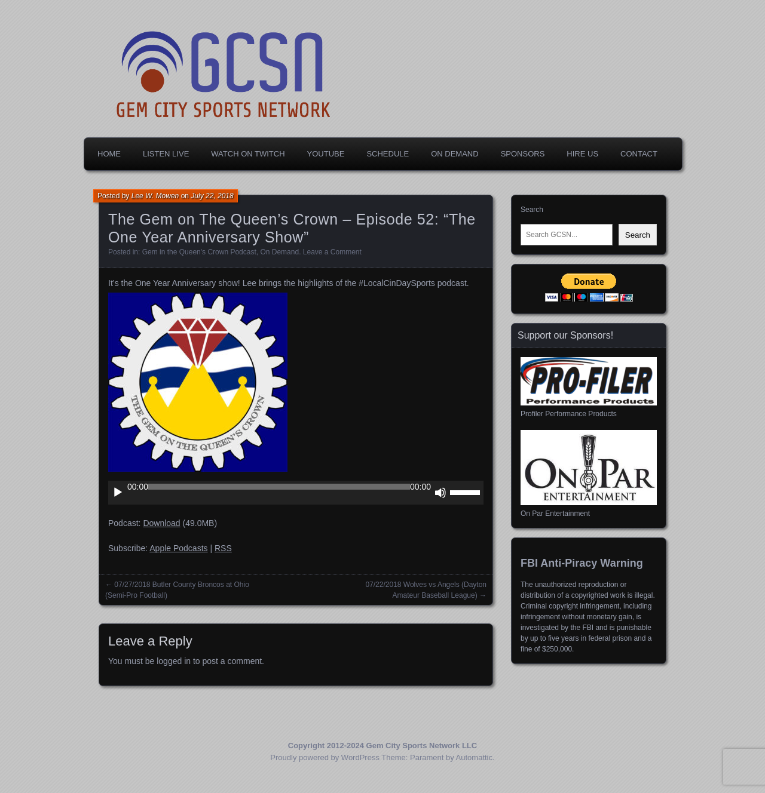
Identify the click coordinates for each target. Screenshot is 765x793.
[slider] (279, 487)
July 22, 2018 (212, 196)
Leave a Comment (332, 252)
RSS (223, 548)
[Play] (118, 493)
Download (161, 523)
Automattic (474, 757)
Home (109, 153)
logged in (174, 661)
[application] (296, 493)
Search (532, 209)
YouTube (326, 153)
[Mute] (440, 493)
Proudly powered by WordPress (325, 757)
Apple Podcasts (178, 548)
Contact (638, 153)
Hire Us (582, 153)
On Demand (454, 153)
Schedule (387, 153)
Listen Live (166, 153)
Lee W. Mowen (155, 196)
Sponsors (523, 153)
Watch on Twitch (247, 153)
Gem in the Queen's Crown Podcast (199, 252)
